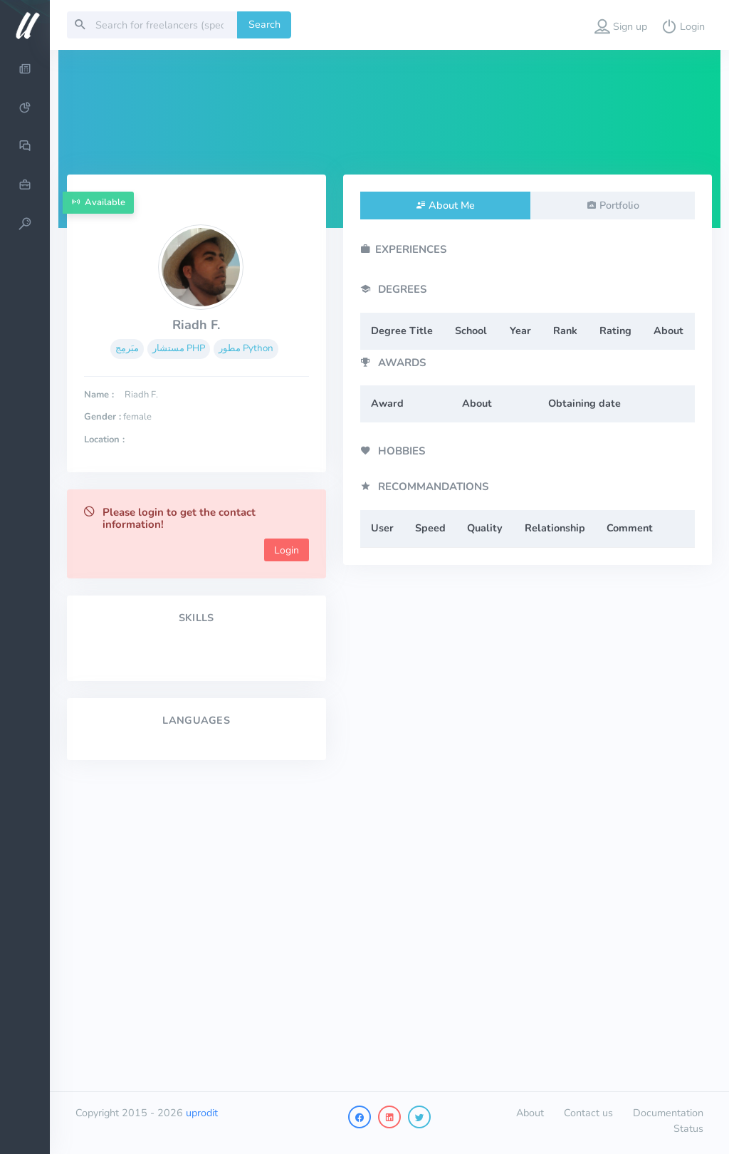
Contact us (588, 1113)
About (530, 1113)
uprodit (202, 1113)
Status (688, 1128)
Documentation (668, 1113)
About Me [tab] (452, 205)
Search (264, 24)
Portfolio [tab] (619, 205)
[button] (620, 25)
